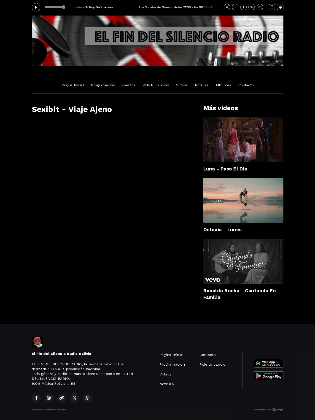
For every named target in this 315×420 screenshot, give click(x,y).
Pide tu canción (156, 85)
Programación (103, 85)
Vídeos (181, 85)
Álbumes (223, 85)
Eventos (128, 85)
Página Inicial (73, 85)
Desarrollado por (268, 409)
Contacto (245, 85)
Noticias (201, 85)
